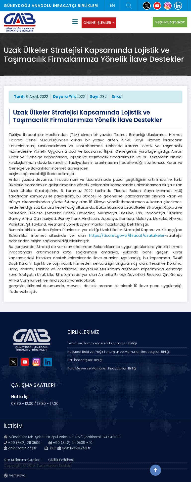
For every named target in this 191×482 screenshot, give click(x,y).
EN (112, 5)
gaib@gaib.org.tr (20, 448)
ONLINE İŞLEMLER (97, 22)
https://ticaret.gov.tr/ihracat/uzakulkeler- (127, 235)
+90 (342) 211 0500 (24, 442)
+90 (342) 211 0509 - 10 (70, 442)
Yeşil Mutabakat (170, 22)
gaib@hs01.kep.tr (74, 448)
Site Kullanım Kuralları (22, 459)
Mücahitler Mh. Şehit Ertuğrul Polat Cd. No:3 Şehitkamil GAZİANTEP (65, 436)
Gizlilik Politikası (61, 459)
